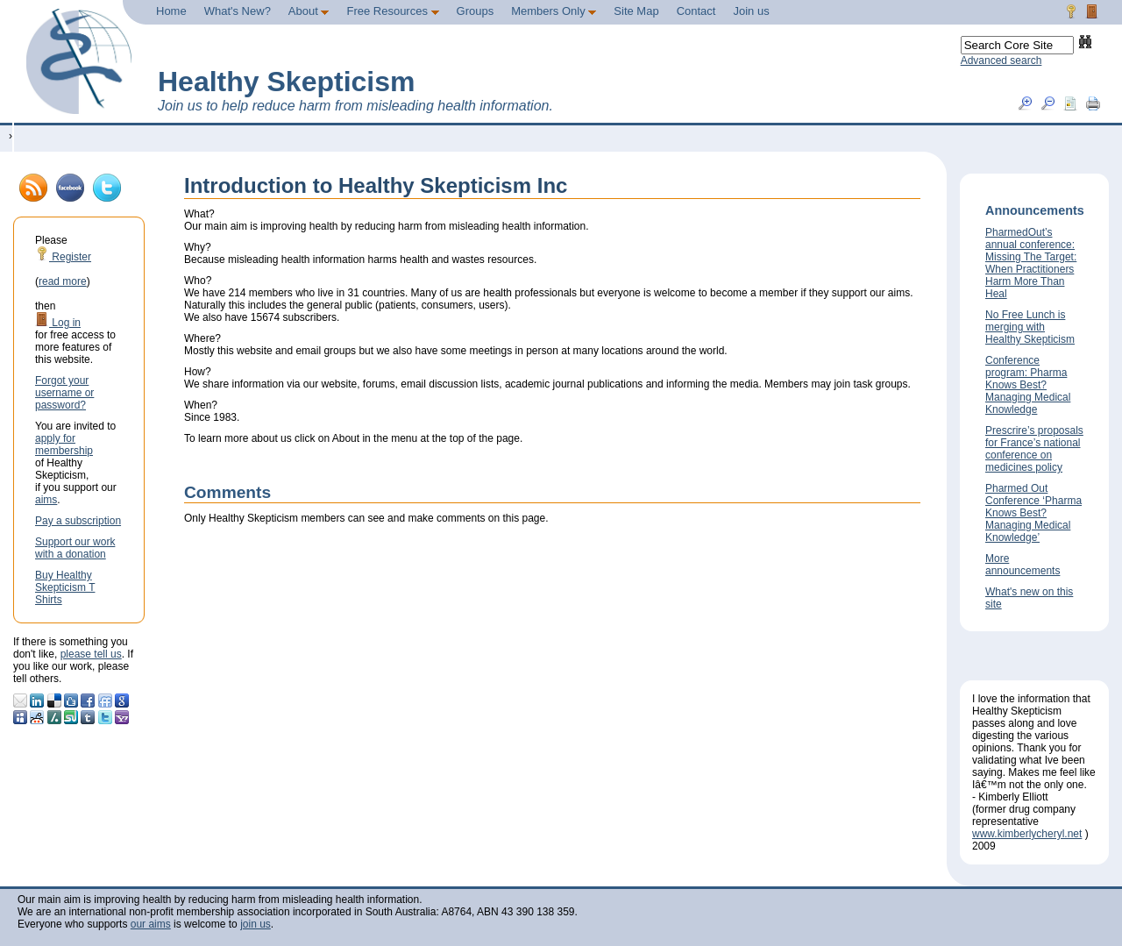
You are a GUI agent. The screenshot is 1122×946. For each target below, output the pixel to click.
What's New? (237, 11)
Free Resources (392, 11)
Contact (696, 11)
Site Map (636, 11)
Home (171, 11)
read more (63, 281)
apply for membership (64, 444)
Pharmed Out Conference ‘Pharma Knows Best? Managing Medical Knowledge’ (1033, 513)
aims (46, 500)
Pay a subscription (78, 521)
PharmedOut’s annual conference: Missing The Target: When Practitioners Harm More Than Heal (1030, 263)
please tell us (91, 654)
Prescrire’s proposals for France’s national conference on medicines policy (1034, 448)
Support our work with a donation (75, 548)
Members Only (553, 11)
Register (63, 257)
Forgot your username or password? (64, 392)
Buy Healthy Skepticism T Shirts (65, 587)
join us (255, 924)
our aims (151, 924)
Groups (475, 11)
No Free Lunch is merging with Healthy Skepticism (1030, 327)
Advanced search (1001, 60)
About (309, 11)
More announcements (1022, 564)
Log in (58, 323)
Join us (751, 11)
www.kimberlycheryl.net (1027, 834)
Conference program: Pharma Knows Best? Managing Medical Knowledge (1027, 385)
